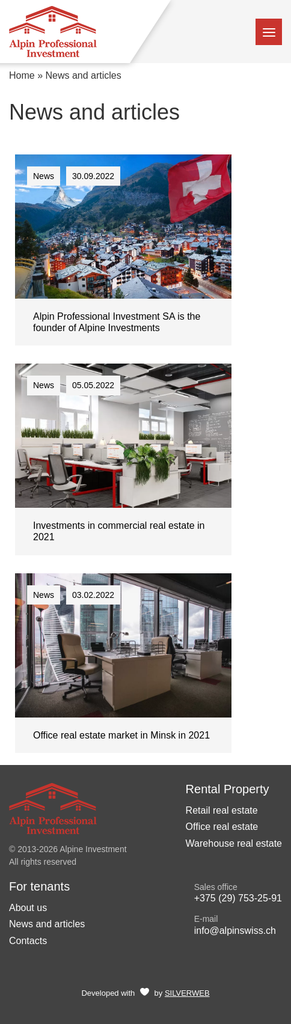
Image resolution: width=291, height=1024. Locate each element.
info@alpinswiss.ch (235, 931)
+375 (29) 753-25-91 (238, 898)
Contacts (28, 941)
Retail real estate (222, 810)
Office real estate (222, 826)
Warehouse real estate (234, 843)
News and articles (47, 924)
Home (22, 75)
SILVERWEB (187, 993)
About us (28, 908)
